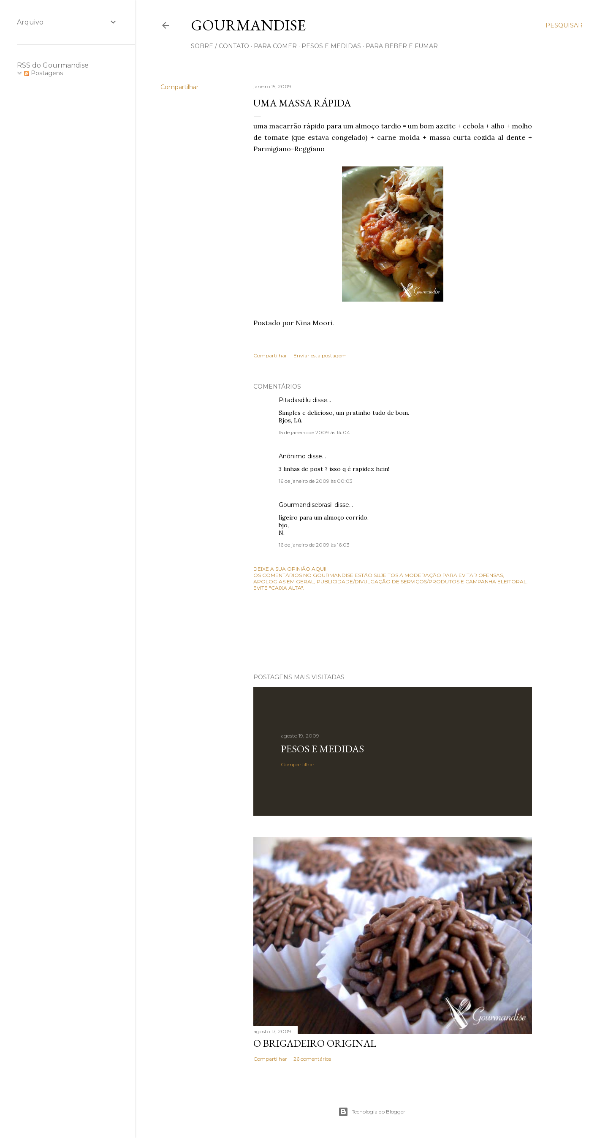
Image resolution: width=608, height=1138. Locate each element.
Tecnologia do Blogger (371, 1112)
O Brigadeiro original (314, 1043)
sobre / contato (220, 46)
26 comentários (312, 1059)
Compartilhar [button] (179, 87)
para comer (275, 46)
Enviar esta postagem (320, 355)
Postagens (43, 73)
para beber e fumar (402, 46)
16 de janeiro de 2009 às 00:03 (316, 481)
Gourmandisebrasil (306, 505)
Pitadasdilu (295, 400)
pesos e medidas (331, 46)
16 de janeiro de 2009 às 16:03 (314, 545)
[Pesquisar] (564, 25)
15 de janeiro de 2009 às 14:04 (314, 432)
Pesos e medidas (322, 748)
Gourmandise (248, 25)
